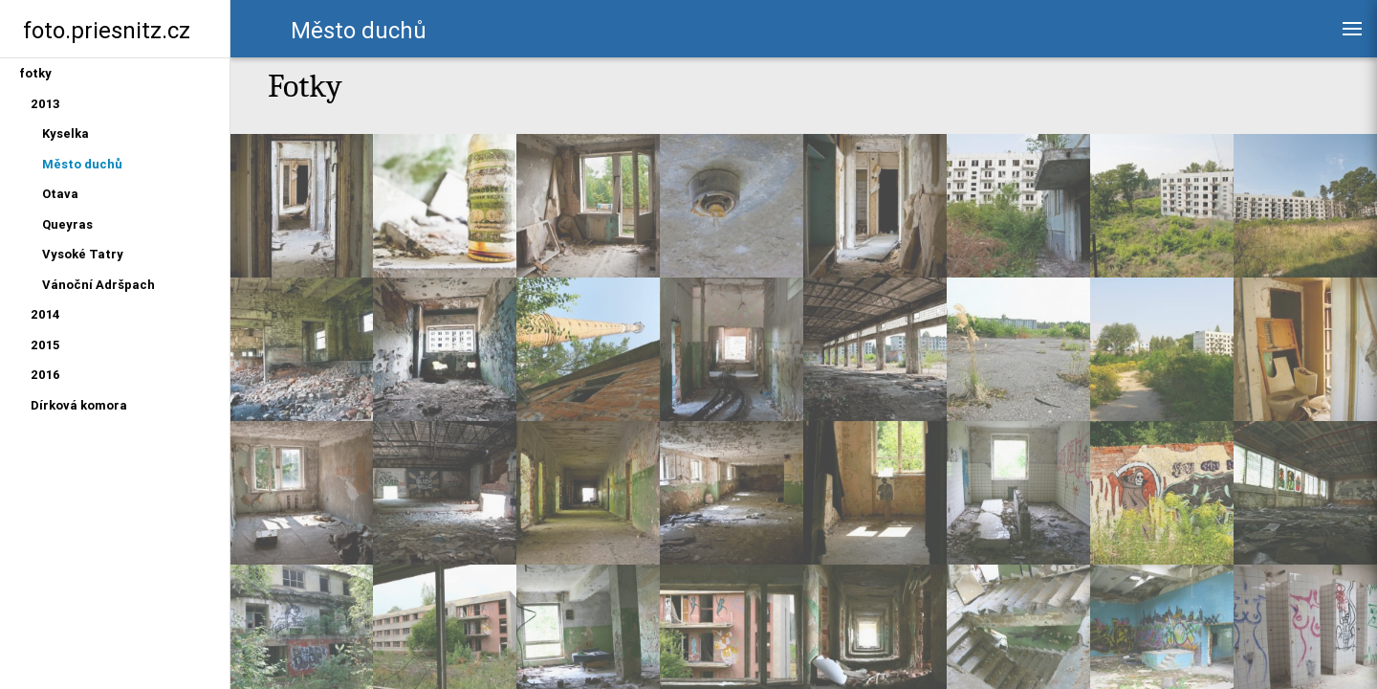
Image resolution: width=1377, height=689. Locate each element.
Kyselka (65, 133)
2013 (45, 104)
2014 (45, 314)
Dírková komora (79, 405)
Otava (60, 194)
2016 (45, 375)
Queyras (67, 224)
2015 (45, 345)
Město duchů (82, 164)
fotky (35, 73)
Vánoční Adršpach (98, 285)
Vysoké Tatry (82, 254)
